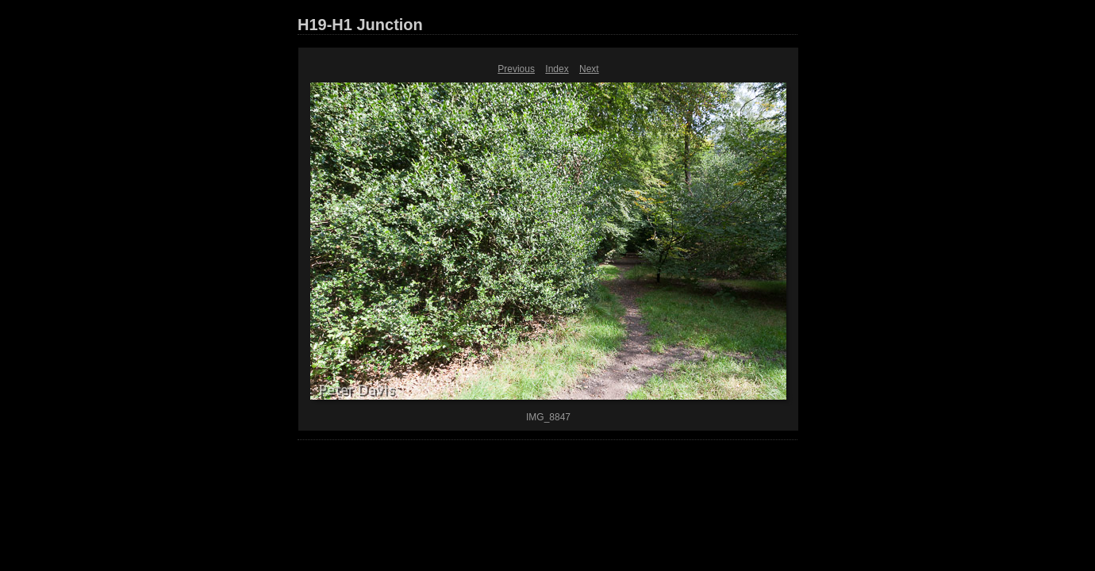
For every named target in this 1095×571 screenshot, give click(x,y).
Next (589, 69)
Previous (516, 69)
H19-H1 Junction (360, 24)
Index (556, 69)
